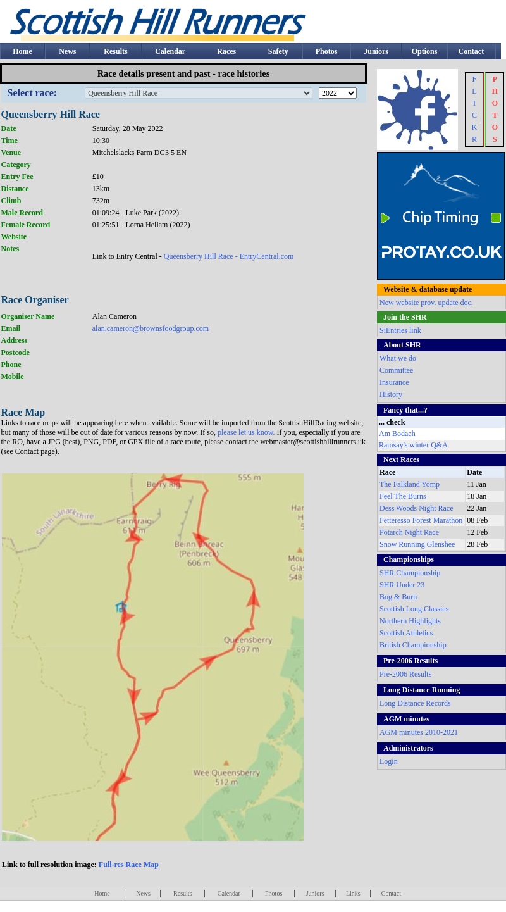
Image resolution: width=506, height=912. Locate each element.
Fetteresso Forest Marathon (420, 520)
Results (115, 51)
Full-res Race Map (129, 864)
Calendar (170, 51)
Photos (327, 51)
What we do (397, 358)
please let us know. (247, 432)
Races (226, 51)
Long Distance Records (415, 703)
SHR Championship (409, 572)
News (67, 51)
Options (425, 51)
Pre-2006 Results (405, 674)
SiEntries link (400, 330)
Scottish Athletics (406, 632)
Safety (278, 51)
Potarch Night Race (409, 532)
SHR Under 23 (401, 584)
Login (388, 761)
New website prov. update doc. (426, 302)
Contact (471, 51)
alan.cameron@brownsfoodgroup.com (150, 328)
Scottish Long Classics (413, 608)
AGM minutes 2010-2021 (418, 732)
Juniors (376, 51)
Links (353, 893)
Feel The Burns (402, 496)
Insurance (394, 382)
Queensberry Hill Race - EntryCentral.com (229, 256)
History (390, 394)
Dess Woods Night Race (416, 508)
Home (22, 51)
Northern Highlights (410, 620)
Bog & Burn (398, 596)
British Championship (413, 644)
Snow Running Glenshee (417, 544)
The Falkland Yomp (409, 484)
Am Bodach (397, 433)
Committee (396, 370)
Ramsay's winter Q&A (413, 444)
